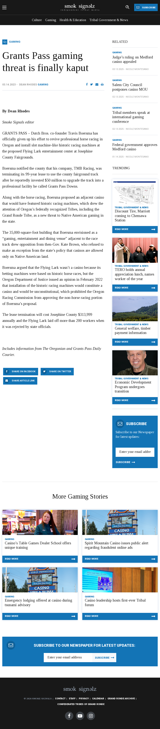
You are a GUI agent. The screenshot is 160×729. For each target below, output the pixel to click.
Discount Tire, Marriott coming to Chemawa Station (132, 215)
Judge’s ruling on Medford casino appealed (132, 59)
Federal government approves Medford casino (134, 147)
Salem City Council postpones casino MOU (130, 87)
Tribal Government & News (108, 20)
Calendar (98, 698)
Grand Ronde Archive (121, 698)
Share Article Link (23, 380)
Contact (60, 698)
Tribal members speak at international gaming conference (131, 117)
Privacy (84, 698)
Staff (72, 698)
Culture (37, 20)
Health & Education (73, 20)
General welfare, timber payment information (133, 330)
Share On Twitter (60, 371)
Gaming (50, 20)
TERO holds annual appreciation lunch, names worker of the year (134, 274)
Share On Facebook (23, 371)
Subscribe (145, 7)
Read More (121, 229)
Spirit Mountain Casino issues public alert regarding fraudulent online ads (116, 545)
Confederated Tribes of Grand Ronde (80, 704)
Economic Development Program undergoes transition (133, 386)
